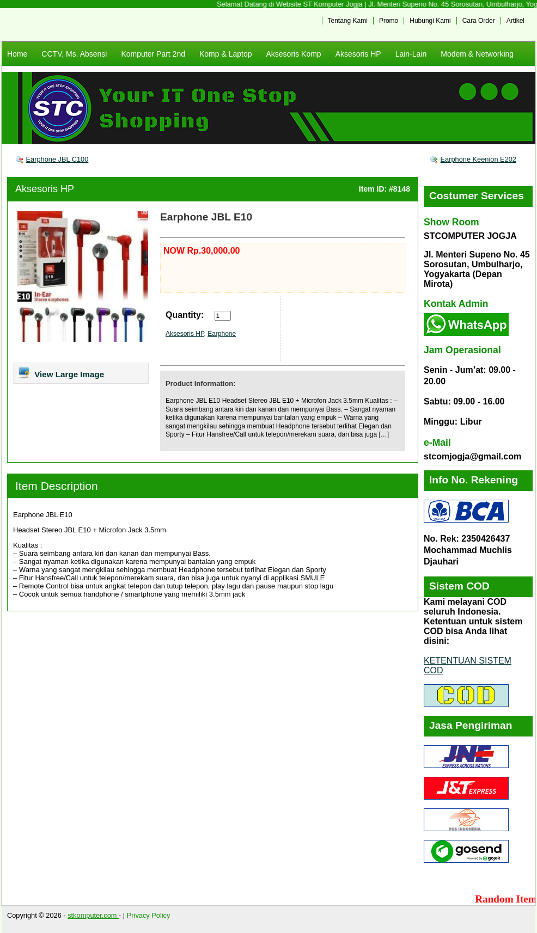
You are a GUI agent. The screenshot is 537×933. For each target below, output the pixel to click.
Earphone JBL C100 (57, 159)
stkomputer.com (93, 915)
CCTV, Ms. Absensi (74, 54)
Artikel (515, 20)
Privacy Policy (148, 915)
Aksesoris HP (358, 54)
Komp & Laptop (225, 54)
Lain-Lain (411, 54)
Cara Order (478, 20)
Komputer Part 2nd (153, 54)
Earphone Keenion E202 (478, 159)
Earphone (222, 333)
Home (17, 54)
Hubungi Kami (430, 20)
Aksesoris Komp (293, 54)
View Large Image (60, 372)
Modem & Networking (477, 54)
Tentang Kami (348, 20)
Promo (388, 20)
